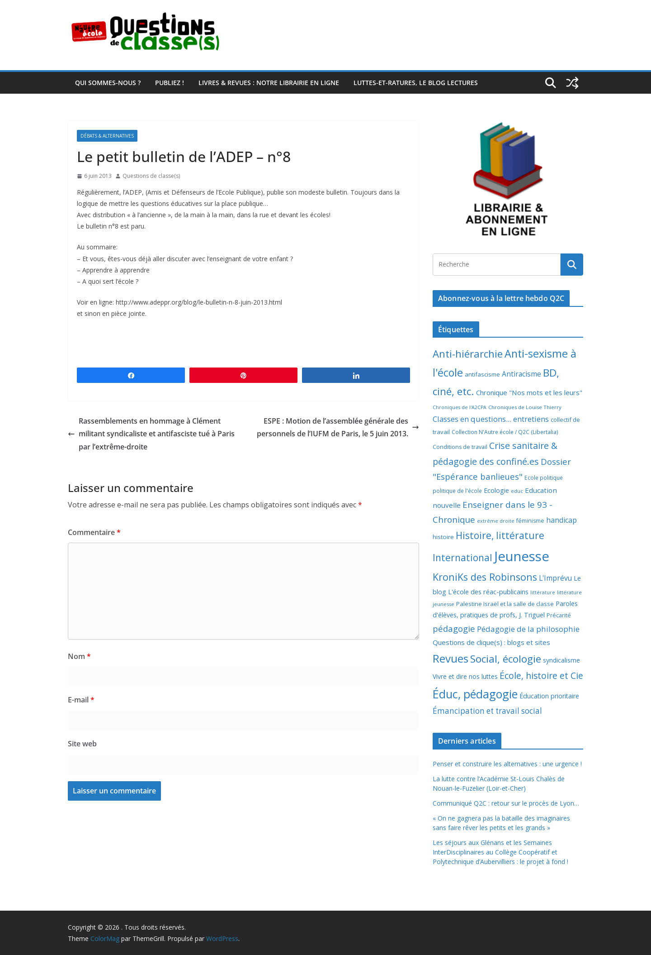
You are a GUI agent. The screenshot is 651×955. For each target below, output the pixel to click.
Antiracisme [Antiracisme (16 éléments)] (521, 374)
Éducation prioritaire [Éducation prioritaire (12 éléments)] (549, 696)
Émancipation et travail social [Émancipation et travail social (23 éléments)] (487, 711)
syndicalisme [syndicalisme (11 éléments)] (561, 660)
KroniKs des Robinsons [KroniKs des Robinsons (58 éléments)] (485, 576)
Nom (79, 656)
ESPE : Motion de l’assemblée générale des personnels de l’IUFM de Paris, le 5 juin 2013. (338, 427)
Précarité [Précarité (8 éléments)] (559, 615)
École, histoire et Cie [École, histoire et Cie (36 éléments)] (541, 675)
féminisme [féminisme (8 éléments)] (530, 521)
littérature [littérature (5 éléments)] (542, 592)
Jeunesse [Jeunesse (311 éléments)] (521, 556)
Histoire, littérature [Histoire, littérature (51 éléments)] (500, 535)
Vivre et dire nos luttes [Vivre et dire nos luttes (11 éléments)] (465, 676)
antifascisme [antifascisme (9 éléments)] (482, 374)
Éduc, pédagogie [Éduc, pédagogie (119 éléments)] (475, 694)
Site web (82, 744)
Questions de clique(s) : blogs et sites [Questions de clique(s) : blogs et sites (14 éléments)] (491, 642)
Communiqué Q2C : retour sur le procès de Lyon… (506, 803)
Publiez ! (169, 82)
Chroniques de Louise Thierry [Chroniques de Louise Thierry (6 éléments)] (524, 407)
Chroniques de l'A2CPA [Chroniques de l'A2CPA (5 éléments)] (459, 407)
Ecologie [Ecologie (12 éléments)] (496, 490)
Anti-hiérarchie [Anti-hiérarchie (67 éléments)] (468, 353)
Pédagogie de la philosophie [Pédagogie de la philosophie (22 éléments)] (528, 629)
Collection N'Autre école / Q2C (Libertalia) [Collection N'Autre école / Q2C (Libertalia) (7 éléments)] (505, 432)
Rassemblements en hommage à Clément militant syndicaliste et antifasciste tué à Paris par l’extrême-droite (151, 434)
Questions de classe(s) (151, 176)
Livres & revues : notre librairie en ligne (268, 82)
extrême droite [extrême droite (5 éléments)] (495, 521)
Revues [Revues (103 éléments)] (450, 658)
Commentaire (94, 532)
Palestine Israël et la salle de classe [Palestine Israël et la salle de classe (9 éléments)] (505, 604)
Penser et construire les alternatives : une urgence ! (507, 763)
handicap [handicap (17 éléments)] (561, 520)
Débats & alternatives (107, 136)
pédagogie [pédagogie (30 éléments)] (454, 628)
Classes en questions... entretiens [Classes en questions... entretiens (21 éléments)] (491, 419)
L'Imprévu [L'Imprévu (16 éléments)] (555, 578)
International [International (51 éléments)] (462, 557)
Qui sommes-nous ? (108, 82)
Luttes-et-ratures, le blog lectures (416, 82)
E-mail (81, 700)
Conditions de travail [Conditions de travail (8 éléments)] (460, 447)
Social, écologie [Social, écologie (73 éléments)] (505, 659)
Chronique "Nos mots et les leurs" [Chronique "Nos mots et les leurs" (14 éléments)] (529, 392)
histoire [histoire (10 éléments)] (443, 537)
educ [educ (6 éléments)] (517, 490)
